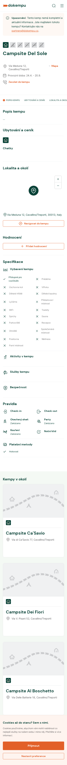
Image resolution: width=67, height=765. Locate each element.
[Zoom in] (58, 179)
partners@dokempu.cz (25, 30)
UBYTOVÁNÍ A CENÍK (34, 100)
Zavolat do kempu (19, 81)
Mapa (53, 66)
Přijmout (33, 746)
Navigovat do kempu (33, 223)
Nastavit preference (33, 756)
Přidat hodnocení (33, 246)
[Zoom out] (58, 185)
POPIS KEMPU (13, 100)
